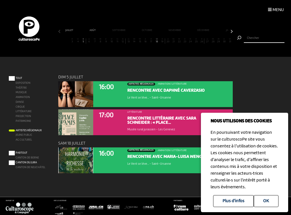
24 (190, 40)
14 (134, 40)
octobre (147, 30)
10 (111, 40)
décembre (203, 30)
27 (207, 40)
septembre (119, 30)
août (93, 30)
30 (224, 40)
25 (196, 40)
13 (128, 40)
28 (212, 40)
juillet (69, 30)
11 (117, 40)
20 (168, 40)
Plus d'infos (233, 201)
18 (156, 40)
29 (218, 40)
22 (179, 40)
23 (184, 40)
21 (173, 40)
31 (229, 40)
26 (201, 40)
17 (150, 40)
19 (162, 40)
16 (145, 40)
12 (122, 40)
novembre (175, 30)
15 (139, 40)
